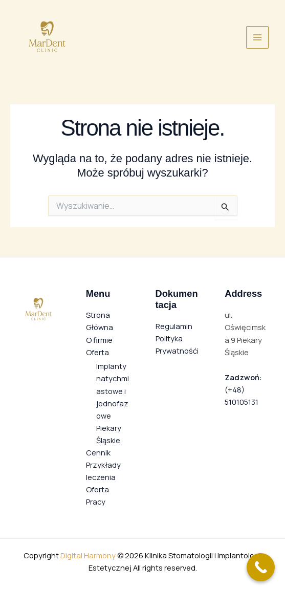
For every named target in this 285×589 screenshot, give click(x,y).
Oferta (97, 352)
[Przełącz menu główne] (257, 37)
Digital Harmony (88, 555)
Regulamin (174, 326)
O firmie (99, 340)
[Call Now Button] (261, 567)
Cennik (98, 452)
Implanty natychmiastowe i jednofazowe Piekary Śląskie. (112, 403)
